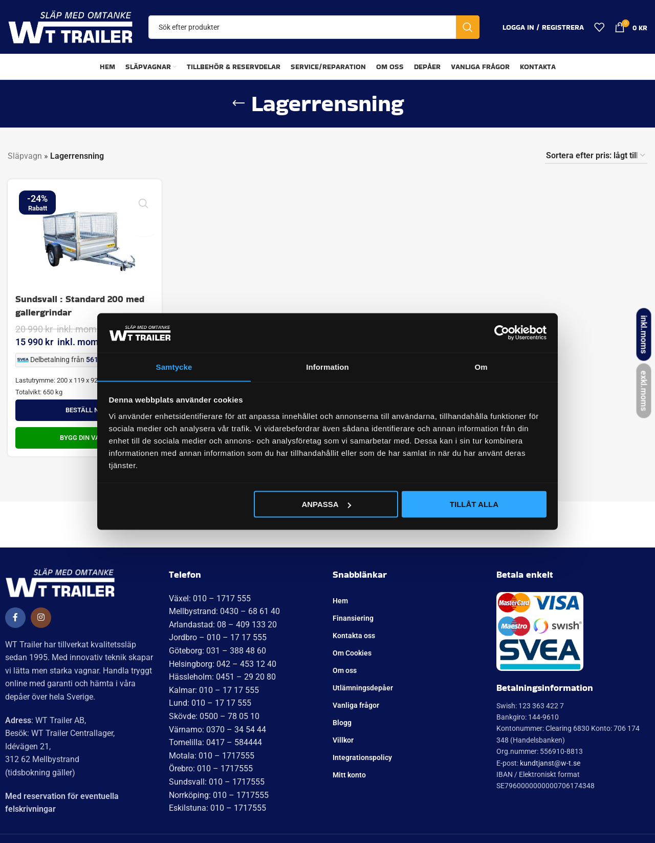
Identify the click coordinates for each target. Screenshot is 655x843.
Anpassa (326, 504)
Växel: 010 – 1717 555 (210, 598)
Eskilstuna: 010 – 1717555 (217, 808)
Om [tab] (480, 366)
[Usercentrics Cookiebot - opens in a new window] (502, 332)
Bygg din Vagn (83, 437)
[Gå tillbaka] (238, 103)
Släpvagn (25, 156)
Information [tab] (327, 366)
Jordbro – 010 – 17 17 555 (218, 637)
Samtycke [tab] (174, 366)
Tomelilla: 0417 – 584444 (215, 742)
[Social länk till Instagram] (41, 617)
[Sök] (313, 27)
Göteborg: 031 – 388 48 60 (217, 651)
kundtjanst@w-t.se (550, 763)
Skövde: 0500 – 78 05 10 (214, 716)
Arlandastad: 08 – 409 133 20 (223, 624)
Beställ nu (84, 410)
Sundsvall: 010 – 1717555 (217, 782)
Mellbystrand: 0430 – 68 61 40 (224, 611)
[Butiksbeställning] (596, 156)
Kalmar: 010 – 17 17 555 (214, 690)
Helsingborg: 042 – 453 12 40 (222, 664)
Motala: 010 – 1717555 (211, 756)
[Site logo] (70, 26)
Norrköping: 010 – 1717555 (219, 795)
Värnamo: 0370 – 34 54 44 (217, 729)
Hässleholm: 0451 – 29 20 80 (222, 677)
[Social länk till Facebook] (15, 617)
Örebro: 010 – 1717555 (211, 768)
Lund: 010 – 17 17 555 (210, 703)
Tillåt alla (474, 504)
